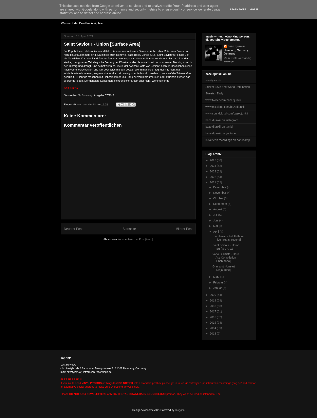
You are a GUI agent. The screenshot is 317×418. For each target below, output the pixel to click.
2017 (213, 311)
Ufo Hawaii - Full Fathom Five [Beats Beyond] (228, 238)
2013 (213, 333)
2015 (213, 322)
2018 (213, 306)
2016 (213, 317)
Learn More (238, 9)
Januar (218, 288)
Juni (216, 220)
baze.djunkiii (236, 46)
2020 (213, 294)
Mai (215, 226)
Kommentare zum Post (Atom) (135, 239)
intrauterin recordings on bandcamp (227, 140)
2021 (213, 182)
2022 (213, 177)
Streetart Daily (214, 93)
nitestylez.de (213, 80)
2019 (213, 300)
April (216, 231)
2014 (213, 328)
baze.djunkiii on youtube (220, 133)
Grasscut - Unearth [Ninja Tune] (224, 268)
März (216, 276)
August (218, 209)
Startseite (129, 229)
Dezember (220, 187)
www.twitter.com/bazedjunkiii (223, 100)
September (220, 203)
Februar (218, 282)
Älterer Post (184, 229)
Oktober (218, 198)
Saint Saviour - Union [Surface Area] (225, 247)
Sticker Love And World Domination (227, 87)
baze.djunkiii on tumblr (219, 126)
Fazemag (86, 95)
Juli (215, 215)
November (220, 192)
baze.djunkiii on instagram (221, 120)
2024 (213, 165)
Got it (254, 9)
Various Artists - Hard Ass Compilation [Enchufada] (225, 257)
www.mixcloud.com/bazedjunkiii (225, 106)
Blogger (179, 410)
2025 (213, 160)
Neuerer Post (73, 229)
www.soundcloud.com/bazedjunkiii (226, 113)
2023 (213, 171)
